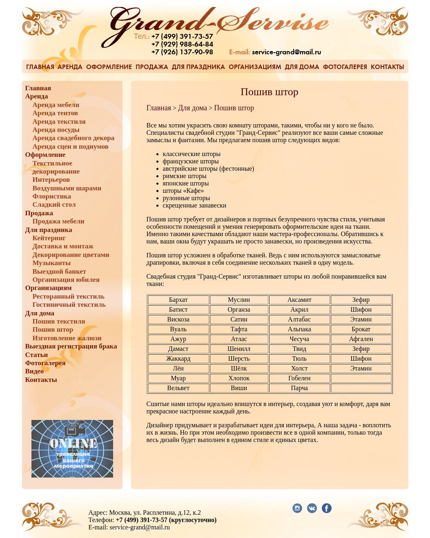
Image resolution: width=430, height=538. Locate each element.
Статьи (36, 355)
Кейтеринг (49, 238)
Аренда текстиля (59, 121)
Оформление (109, 67)
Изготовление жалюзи (67, 338)
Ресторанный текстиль (69, 296)
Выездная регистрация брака (71, 346)
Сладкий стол (54, 204)
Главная (40, 67)
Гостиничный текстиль (69, 304)
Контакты (387, 67)
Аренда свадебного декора (74, 138)
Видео (34, 371)
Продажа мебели (59, 221)
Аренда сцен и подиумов (71, 146)
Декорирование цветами (71, 255)
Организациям (255, 67)
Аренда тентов (55, 113)
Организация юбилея (66, 280)
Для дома (302, 67)
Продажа (152, 67)
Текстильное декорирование (56, 167)
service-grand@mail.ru (286, 52)
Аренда (70, 67)
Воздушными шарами (67, 188)
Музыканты (52, 263)
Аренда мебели (56, 105)
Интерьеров (51, 179)
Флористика (52, 196)
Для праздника (198, 67)
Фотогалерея (345, 67)
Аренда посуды (56, 130)
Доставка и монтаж (63, 246)
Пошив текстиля (59, 321)
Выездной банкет (60, 271)
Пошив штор (53, 329)
